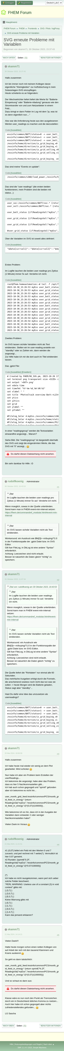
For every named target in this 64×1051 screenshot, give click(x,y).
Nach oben (8, 1026)
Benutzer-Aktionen (51, 58)
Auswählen (16, 130)
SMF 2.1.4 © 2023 (25, 1048)
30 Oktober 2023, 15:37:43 (15, 71)
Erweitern (26, 372)
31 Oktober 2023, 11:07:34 (15, 579)
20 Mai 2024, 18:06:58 (13, 753)
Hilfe (11, 1044)
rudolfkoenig (16, 481)
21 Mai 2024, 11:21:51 (13, 844)
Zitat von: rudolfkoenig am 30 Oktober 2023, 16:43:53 (33, 587)
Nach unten (9, 58)
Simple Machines (39, 1048)
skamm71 (14, 66)
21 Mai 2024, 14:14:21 (13, 934)
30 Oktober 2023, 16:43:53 (15, 486)
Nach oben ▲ (49, 1044)
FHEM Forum (20, 12)
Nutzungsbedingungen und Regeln (28, 1044)
